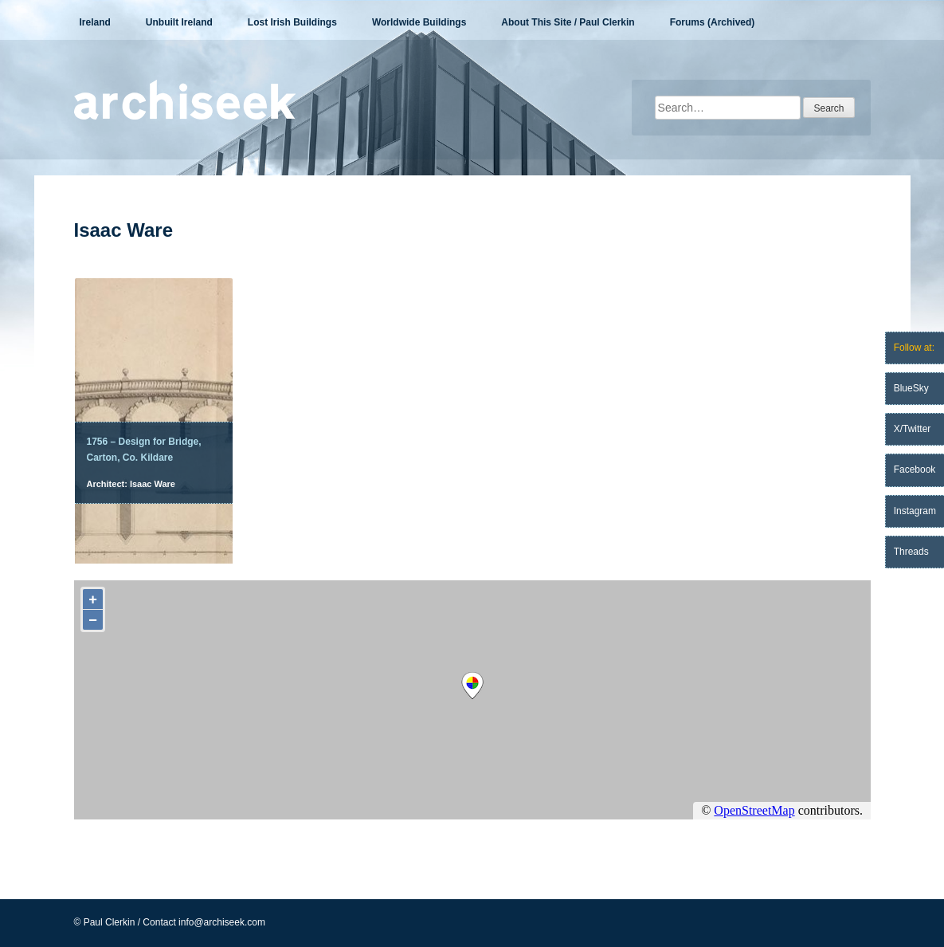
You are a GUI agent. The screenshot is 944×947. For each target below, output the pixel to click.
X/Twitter (912, 428)
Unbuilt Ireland (179, 22)
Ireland (95, 22)
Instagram (915, 511)
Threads (911, 551)
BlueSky (911, 388)
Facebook (915, 469)
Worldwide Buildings (419, 22)
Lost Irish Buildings (292, 22)
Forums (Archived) (712, 22)
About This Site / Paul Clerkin (567, 22)
